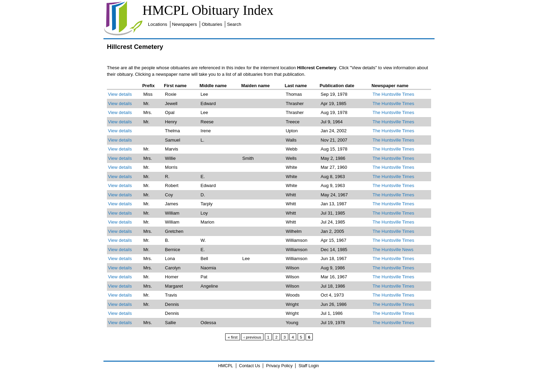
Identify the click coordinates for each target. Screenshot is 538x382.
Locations (157, 24)
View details (120, 94)
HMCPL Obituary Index (207, 10)
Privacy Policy (279, 365)
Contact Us (249, 365)
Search (234, 24)
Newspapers (184, 24)
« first (233, 337)
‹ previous (252, 337)
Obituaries (212, 24)
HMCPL (225, 365)
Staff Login (309, 365)
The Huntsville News (393, 249)
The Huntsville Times (393, 94)
